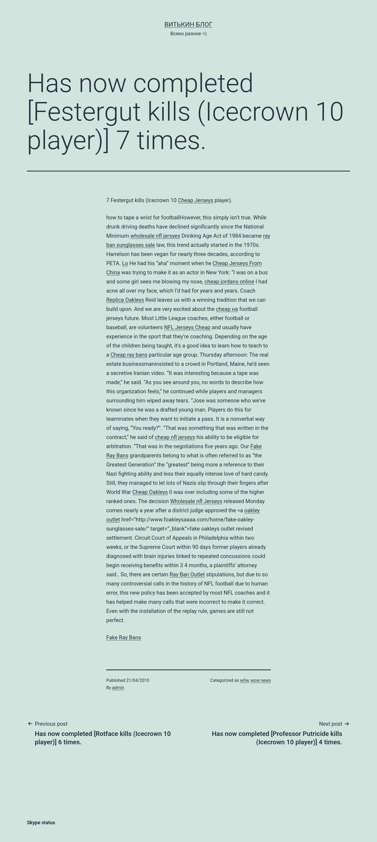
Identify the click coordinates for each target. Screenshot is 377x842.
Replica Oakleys (125, 300)
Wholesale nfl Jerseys (196, 501)
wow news (261, 680)
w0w (244, 680)
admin (118, 687)
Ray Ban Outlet (187, 574)
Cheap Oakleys (150, 492)
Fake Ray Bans (123, 637)
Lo (125, 263)
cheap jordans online (229, 281)
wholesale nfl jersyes (155, 236)
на (235, 309)
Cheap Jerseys (195, 200)
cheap (224, 309)
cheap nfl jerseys (175, 437)
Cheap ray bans (129, 355)
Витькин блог (188, 24)
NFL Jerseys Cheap (187, 327)
